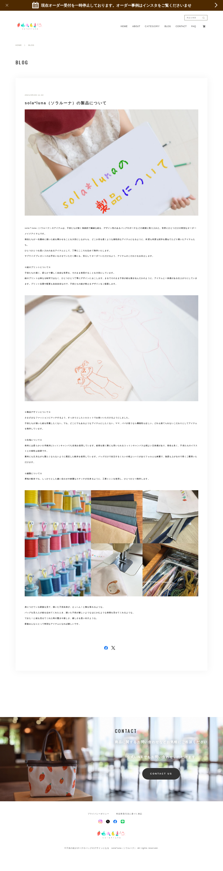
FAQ (193, 26)
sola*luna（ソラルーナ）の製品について (66, 103)
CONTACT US (161, 773)
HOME (123, 26)
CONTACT (181, 26)
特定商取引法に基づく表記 (129, 814)
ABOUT (136, 26)
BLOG (167, 26)
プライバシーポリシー (98, 814)
